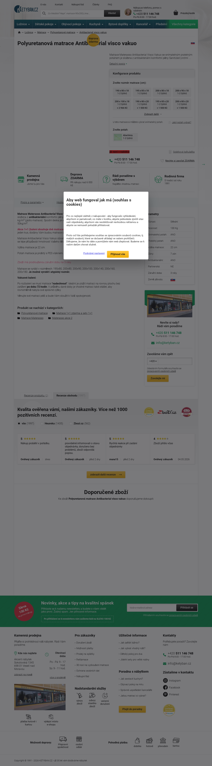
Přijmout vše (118, 254)
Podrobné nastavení (94, 253)
